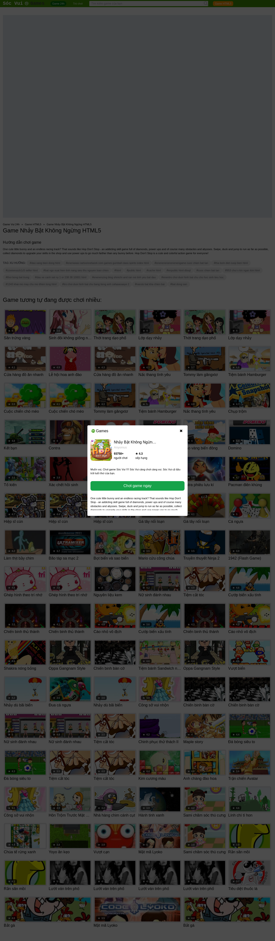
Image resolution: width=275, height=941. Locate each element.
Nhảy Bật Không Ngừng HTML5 (141, 442)
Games (99, 431)
